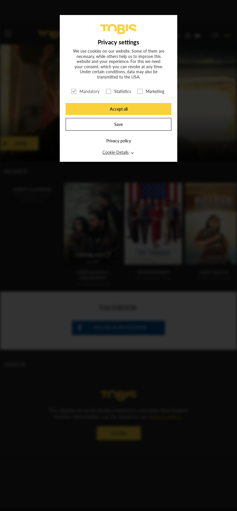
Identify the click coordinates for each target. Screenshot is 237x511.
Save (118, 124)
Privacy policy (118, 140)
